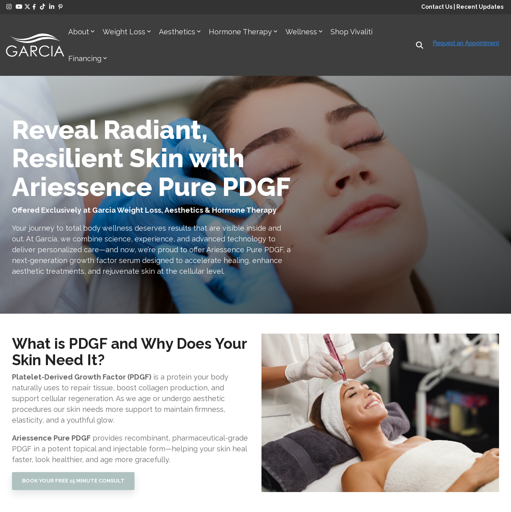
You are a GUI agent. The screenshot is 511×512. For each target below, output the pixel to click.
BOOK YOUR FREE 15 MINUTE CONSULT (73, 481)
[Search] (419, 44)
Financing (87, 58)
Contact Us (436, 7)
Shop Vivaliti (351, 32)
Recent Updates (479, 7)
